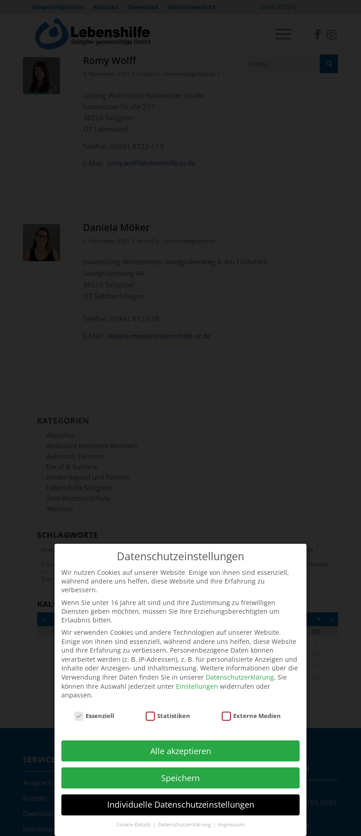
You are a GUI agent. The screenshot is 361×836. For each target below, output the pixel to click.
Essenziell (94, 710)
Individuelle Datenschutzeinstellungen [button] (180, 798)
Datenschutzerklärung (240, 671)
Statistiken (168, 710)
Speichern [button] (180, 771)
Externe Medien (251, 710)
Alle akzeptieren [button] (180, 745)
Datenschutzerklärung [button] (185, 818)
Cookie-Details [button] (134, 818)
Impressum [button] (231, 818)
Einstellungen (197, 680)
